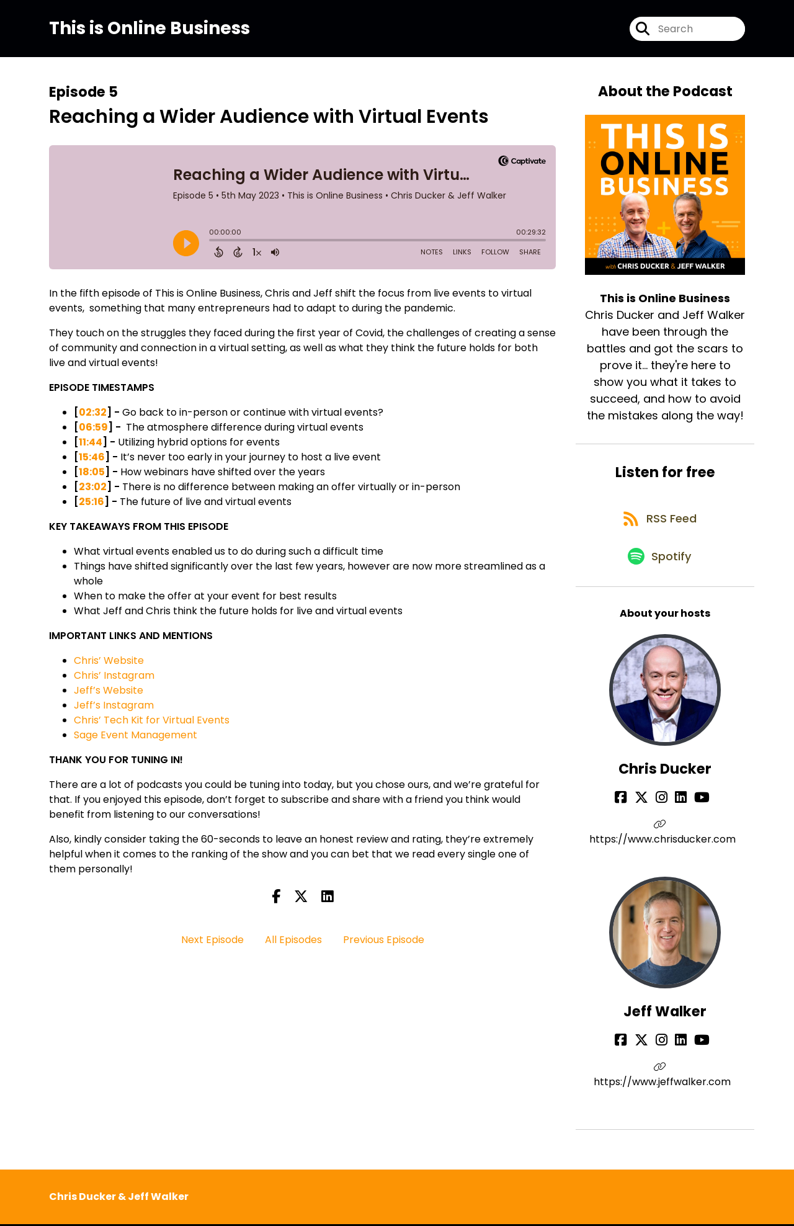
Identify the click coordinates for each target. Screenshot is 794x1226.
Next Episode (212, 944)
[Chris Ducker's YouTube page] (694, 814)
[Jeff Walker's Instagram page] (664, 1057)
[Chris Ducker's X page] (649, 814)
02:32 (93, 416)
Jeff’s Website (108, 694)
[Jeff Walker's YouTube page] (694, 1057)
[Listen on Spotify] (659, 572)
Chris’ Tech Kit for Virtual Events (152, 724)
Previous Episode (383, 944)
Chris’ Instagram (114, 680)
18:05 (92, 476)
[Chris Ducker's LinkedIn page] (678, 814)
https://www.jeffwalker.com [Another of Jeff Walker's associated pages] (665, 1083)
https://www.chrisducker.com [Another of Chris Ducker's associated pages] (665, 849)
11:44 (90, 446)
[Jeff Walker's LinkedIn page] (678, 1057)
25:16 (91, 506)
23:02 (93, 491)
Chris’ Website (109, 665)
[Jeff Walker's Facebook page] (634, 1057)
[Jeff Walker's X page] (649, 1057)
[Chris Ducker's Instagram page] (664, 814)
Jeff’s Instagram (114, 709)
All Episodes (293, 944)
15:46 (92, 461)
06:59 (93, 431)
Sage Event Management (137, 739)
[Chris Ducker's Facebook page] (634, 814)
